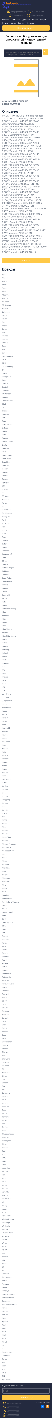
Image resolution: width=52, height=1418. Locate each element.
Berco (4, 329)
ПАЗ (4, 1345)
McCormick (6, 847)
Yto (3, 1260)
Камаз (4, 1308)
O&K (4, 919)
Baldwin (5, 309)
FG (3, 493)
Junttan (5, 704)
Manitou (5, 834)
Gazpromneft (7, 554)
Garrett (4, 547)
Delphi (4, 431)
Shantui (5, 1049)
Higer (4, 619)
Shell (4, 1055)
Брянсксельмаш (8, 1294)
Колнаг (5, 1315)
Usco (4, 1165)
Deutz (4, 445)
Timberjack (6, 1141)
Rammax (5, 980)
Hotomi (5, 653)
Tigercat (5, 1137)
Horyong (5, 650)
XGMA (4, 1250)
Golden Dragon (8, 568)
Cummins (5, 411)
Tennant (5, 1117)
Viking (4, 1205)
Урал (4, 1366)
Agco (4, 274)
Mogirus (5, 875)
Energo (4, 489)
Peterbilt (5, 957)
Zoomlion (5, 1274)
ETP (3, 486)
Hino (4, 626)
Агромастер (7, 1277)
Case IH (5, 384)
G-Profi (5, 540)
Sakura (5, 1008)
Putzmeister (6, 977)
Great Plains (7, 578)
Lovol (4, 806)
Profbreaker (6, 974)
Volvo (4, 1212)
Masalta (5, 841)
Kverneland (6, 779)
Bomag (4, 343)
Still (3, 1090)
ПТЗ (4, 1349)
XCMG (4, 1246)
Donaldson (6, 462)
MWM (4, 820)
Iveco (4, 684)
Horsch (5, 646)
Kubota (5, 772)
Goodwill (5, 575)
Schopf (5, 1032)
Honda (4, 643)
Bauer (4, 319)
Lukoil (4, 813)
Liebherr (5, 789)
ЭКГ (3, 1376)
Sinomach (6, 1072)
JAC (3, 687)
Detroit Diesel (7, 442)
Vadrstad (5, 1171)
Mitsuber (5, 864)
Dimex (4, 452)
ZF (3, 1267)
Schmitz (5, 1028)
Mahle (4, 824)
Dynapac (5, 482)
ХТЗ (3, 1369)
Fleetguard (6, 517)
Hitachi (5, 633)
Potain (4, 967)
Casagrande (7, 377)
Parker (4, 943)
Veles (4, 1182)
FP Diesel (5, 496)
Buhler (4, 353)
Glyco (4, 561)
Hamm (4, 605)
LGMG (4, 783)
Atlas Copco (7, 295)
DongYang (6, 465)
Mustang (5, 888)
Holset (4, 639)
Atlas (4, 291)
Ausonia (5, 298)
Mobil (4, 871)
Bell (3, 322)
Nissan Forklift (7, 912)
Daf (3, 418)
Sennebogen (7, 1042)
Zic (3, 1270)
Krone (4, 766)
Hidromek (6, 615)
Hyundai (5, 663)
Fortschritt (6, 523)
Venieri (4, 1185)
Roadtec (5, 991)
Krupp (4, 769)
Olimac (4, 926)
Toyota (4, 1154)
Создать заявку (26, 28)
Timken (5, 1144)
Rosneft (5, 997)
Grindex (5, 588)
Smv (4, 1079)
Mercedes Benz (8, 851)
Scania (4, 1025)
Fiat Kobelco (7, 513)
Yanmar (5, 1257)
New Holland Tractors (10, 902)
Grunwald (6, 595)
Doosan (5, 469)
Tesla (4, 1130)
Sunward (5, 1096)
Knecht (5, 748)
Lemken (5, 786)
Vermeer (5, 1188)
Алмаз (4, 1281)
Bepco (4, 326)
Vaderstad (6, 1168)
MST (4, 817)
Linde (4, 793)
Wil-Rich (5, 1236)
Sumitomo (6, 1093)
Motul (4, 885)
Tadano (5, 1103)
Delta (4, 435)
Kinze (4, 738)
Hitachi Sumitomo (9, 636)
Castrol (5, 387)
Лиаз (4, 1328)
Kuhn (4, 776)
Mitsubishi (6, 868)
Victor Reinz (7, 1199)
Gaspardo (6, 551)
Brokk (4, 349)
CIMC (4, 360)
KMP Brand (6, 708)
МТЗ (4, 1339)
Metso (4, 861)
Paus (4, 946)
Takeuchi (5, 1107)
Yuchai (4, 1263)
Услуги (43, 20)
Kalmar (4, 714)
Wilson (4, 1240)
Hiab (4, 612)
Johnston (5, 697)
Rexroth (5, 987)
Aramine (5, 285)
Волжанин (6, 1301)
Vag (3, 1175)
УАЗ (3, 1362)
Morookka (6, 881)
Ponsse (5, 963)
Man (4, 827)
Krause (4, 762)
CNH (4, 363)
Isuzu (4, 680)
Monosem (6, 878)
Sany (4, 1021)
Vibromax (5, 1195)
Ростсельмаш (7, 1352)
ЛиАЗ (4, 1325)
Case (4, 380)
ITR (3, 670)
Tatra (4, 1110)
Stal (3, 1086)
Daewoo (5, 414)
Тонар (4, 1359)
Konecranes (6, 759)
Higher (4, 622)
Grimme (5, 585)
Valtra (4, 1178)
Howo (4, 656)
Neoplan (5, 895)
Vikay (4, 1202)
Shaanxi (5, 1045)
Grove (4, 592)
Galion (4, 544)
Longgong (6, 800)
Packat (5, 936)
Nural (4, 916)
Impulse (5, 677)
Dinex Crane (7, 455)
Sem (4, 1038)
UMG (4, 1158)
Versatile (5, 1192)
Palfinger (5, 939)
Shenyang (6, 1059)
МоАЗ (4, 1342)
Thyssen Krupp (8, 1134)
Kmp (4, 745)
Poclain (5, 960)
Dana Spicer (7, 424)
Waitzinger (6, 1223)
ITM (3, 667)
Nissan (4, 909)
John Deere (6, 694)
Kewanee (5, 735)
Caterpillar (6, 390)
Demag (5, 438)
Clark (4, 404)
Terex (4, 1124)
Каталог (5, 20)
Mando (4, 830)
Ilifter (4, 673)
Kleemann (6, 742)
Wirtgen (5, 1243)
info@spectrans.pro (18, 12)
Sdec (4, 1035)
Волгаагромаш (8, 1298)
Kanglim (5, 718)
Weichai (5, 1229)
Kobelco (5, 752)
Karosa (4, 721)
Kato (4, 725)
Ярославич (6, 1379)
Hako (4, 602)
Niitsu (4, 905)
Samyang (5, 1015)
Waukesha (6, 1226)
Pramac (5, 970)
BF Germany (7, 305)
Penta (4, 950)
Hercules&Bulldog (9, 609)
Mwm (4, 892)
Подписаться (26, 1397)
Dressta (5, 479)
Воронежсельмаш (9, 1304)
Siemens (5, 1066)
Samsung (5, 1011)
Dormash (5, 472)
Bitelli (4, 332)
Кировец (5, 1311)
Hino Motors (7, 629)
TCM (4, 1100)
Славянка (6, 1356)
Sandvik (5, 1018)
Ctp (3, 407)
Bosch (4, 346)
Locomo (5, 796)
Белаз (4, 1287)
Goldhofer (6, 571)
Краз (4, 1318)
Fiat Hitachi (6, 510)
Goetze (5, 564)
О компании (15, 20)
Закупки (21, 23)
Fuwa (4, 537)
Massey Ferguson (9, 844)
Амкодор (5, 1284)
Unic (4, 1161)
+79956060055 (38, 12)
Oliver (4, 929)
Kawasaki (6, 728)
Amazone (5, 278)
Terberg (5, 1120)
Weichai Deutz (7, 1233)
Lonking (5, 803)
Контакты (30, 23)
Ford (4, 520)
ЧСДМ (4, 1373)
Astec (4, 288)
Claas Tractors (7, 401)
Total (4, 1151)
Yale (3, 1253)
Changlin (5, 397)
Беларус (5, 1291)
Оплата (35, 20)
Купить (26, 260)
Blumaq (5, 336)
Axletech (5, 302)
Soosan (5, 1083)
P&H (4, 933)
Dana (4, 421)
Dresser (5, 476)
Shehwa (5, 1052)
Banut (4, 315)
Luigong (5, 810)
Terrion (4, 1127)
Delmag (5, 428)
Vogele (4, 1209)
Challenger (6, 394)
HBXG (4, 598)
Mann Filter (6, 837)
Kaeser (4, 711)
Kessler (5, 731)
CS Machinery (7, 366)
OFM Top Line (7, 922)
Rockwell (5, 994)
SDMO (4, 1004)
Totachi (5, 1148)
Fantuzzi (5, 499)
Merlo (4, 858)
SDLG (4, 1001)
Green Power (7, 581)
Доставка (26, 20)
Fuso (4, 534)
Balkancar (6, 312)
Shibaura (5, 1062)
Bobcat (5, 339)
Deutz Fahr (6, 448)
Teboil (4, 1113)
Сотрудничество (9, 23)
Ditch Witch (6, 459)
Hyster (4, 660)
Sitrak (4, 1076)
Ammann (5, 281)
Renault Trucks (8, 984)
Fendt (4, 503)
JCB (3, 690)
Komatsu (5, 755)
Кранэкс (5, 1321)
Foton (4, 527)
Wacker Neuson (8, 1219)
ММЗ (4, 1335)
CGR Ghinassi (7, 356)
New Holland (7, 899)
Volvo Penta (6, 1216)
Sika (4, 1069)
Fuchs (4, 530)
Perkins (5, 953)
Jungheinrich (7, 701)
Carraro (5, 373)
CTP (4, 370)
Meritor (5, 854)
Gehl (4, 557)
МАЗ (4, 1332)
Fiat (3, 506)
